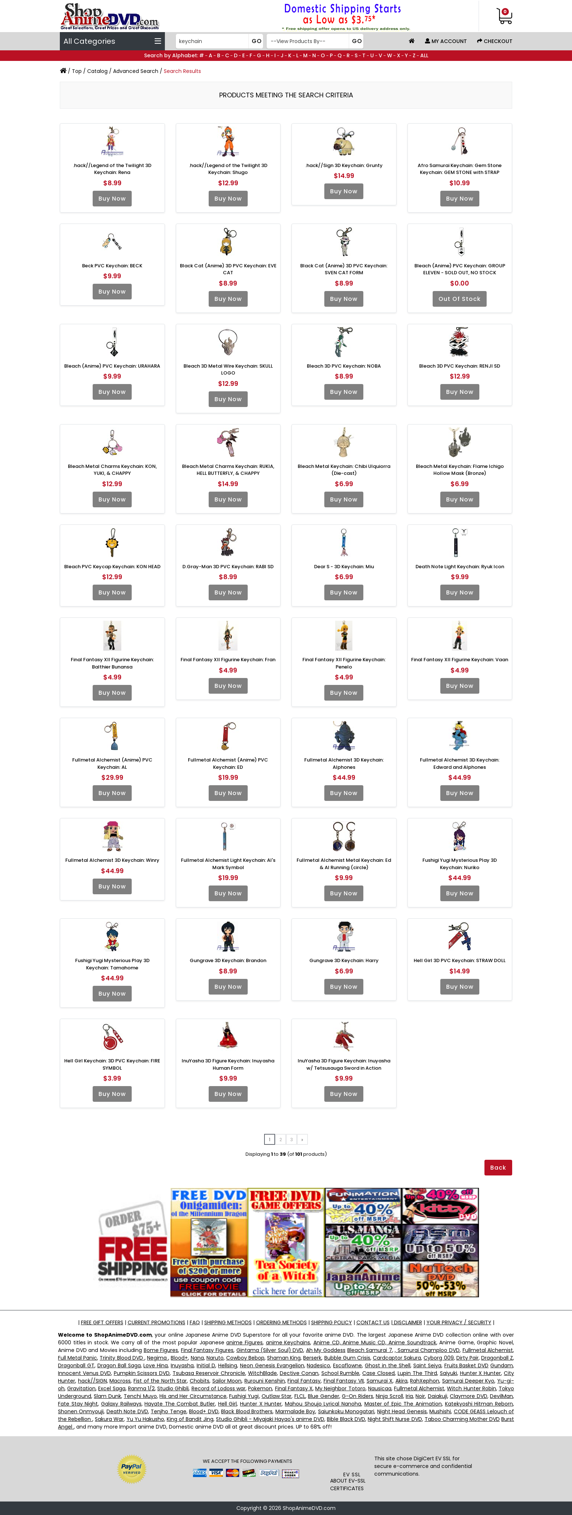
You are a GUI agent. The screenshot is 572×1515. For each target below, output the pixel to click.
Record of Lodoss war (219, 1388)
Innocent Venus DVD (84, 1373)
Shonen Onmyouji (81, 1411)
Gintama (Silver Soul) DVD (270, 1350)
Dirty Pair (467, 1357)
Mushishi (440, 1411)
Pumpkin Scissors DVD (142, 1373)
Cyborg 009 (438, 1357)
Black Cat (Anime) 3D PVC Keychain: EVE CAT (228, 269)
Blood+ (179, 1357)
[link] (352, 1456)
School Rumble (340, 1373)
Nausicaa (379, 1388)
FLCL (299, 1396)
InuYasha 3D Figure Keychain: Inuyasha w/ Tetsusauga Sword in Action (344, 1064)
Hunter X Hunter (480, 1373)
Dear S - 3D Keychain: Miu (344, 566)
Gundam (501, 1365)
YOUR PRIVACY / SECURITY (458, 1322)
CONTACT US (373, 1322)
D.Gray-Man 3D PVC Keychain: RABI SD (228, 566)
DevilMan (501, 1396)
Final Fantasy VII (344, 1380)
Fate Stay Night (78, 1403)
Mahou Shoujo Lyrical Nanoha (323, 1403)
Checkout (495, 41)
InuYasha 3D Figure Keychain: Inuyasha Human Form (228, 1064)
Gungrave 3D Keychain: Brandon (228, 960)
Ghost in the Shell (387, 1365)
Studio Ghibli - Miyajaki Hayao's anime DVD (270, 1419)
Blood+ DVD (203, 1411)
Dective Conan (299, 1373)
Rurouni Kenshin (264, 1380)
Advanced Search (135, 71)
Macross (120, 1380)
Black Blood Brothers (247, 1411)
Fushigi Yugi (244, 1396)
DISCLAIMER (407, 1322)
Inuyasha (182, 1365)
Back (498, 1167)
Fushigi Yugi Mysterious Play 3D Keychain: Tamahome (112, 964)
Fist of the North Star (160, 1380)
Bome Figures (161, 1350)
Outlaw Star (276, 1396)
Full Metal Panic (77, 1357)
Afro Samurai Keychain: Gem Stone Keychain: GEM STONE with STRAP (460, 169)
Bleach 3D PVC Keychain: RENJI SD (459, 366)
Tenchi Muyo (140, 1396)
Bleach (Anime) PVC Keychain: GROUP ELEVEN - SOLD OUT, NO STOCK (459, 269)
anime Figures (244, 1342)
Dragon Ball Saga (119, 1365)
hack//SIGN (92, 1380)
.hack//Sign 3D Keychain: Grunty (344, 165)
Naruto (215, 1357)
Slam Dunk (107, 1396)
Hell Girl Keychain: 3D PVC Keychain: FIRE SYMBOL (112, 1064)
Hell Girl (227, 1403)
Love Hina (155, 1365)
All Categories (112, 41)
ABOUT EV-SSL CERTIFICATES (348, 1484)
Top (77, 71)
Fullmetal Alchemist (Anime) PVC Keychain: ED (228, 763)
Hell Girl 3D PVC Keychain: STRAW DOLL (460, 960)
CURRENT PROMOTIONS (156, 1322)
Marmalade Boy (295, 1411)
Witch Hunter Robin (471, 1388)
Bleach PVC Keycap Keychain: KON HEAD (112, 566)
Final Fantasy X (294, 1388)
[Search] (219, 41)
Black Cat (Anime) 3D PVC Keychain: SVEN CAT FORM (343, 269)
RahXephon (424, 1380)
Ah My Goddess (325, 1350)
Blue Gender (323, 1396)
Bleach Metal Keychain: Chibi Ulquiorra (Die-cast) (344, 470)
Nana (197, 1357)
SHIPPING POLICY (331, 1322)
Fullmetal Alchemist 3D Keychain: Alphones (344, 763)
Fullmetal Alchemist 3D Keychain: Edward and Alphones (459, 763)
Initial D (206, 1365)
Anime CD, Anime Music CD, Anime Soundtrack (374, 1342)
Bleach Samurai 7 (369, 1350)
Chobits (199, 1380)
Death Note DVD (127, 1411)
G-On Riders (357, 1396)
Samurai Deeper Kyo (468, 1380)
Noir (420, 1396)
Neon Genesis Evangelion (272, 1365)
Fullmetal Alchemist (488, 1350)
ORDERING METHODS (281, 1322)
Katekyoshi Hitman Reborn (479, 1403)
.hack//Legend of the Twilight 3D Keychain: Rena (112, 169)
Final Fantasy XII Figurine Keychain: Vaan (459, 659)
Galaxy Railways (121, 1403)
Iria (409, 1396)
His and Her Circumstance (192, 1396)
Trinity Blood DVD (122, 1357)
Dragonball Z (497, 1357)
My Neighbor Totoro (340, 1388)
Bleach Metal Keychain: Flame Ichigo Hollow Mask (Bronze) (460, 470)
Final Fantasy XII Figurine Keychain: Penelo (344, 663)
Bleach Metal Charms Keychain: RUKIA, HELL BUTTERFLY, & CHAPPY (228, 470)
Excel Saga (111, 1388)
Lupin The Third (417, 1373)
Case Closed (378, 1373)
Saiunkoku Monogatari (346, 1411)
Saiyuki (448, 1373)
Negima (157, 1357)
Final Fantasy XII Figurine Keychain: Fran (228, 659)
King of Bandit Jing (190, 1419)
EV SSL (352, 1474)
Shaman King (284, 1357)
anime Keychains (288, 1342)
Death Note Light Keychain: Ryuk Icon (460, 566)
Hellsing (227, 1365)
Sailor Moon (227, 1380)
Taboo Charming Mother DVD (462, 1419)
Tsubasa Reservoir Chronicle (209, 1373)
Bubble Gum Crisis (347, 1357)
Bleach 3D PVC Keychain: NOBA (344, 366)
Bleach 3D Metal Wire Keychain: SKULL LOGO (228, 370)
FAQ (195, 1322)
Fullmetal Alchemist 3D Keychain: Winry (112, 860)
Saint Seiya (427, 1365)
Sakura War (109, 1419)
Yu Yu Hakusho (145, 1419)
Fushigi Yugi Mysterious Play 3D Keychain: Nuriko (459, 864)
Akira (401, 1380)
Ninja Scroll (389, 1396)
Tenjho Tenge (168, 1411)
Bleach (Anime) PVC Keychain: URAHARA (112, 366)
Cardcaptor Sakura (397, 1357)
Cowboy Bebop (245, 1357)
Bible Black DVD (346, 1419)
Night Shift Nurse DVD (395, 1419)
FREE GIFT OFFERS (102, 1322)
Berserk (312, 1357)
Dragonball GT (76, 1365)
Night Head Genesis (402, 1411)
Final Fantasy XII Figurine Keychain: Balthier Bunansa (112, 663)
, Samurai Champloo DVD (427, 1350)
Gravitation (81, 1388)
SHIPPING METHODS (228, 1322)
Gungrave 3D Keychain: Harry (344, 960)
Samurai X (380, 1380)
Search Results (182, 71)
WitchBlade (262, 1373)
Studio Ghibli (173, 1388)
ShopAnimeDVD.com (309, 1508)
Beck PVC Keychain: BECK (112, 265)
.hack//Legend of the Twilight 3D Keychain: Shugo (228, 169)
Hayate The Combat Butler (179, 1403)
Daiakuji (437, 1396)
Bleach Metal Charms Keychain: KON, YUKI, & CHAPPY (112, 470)
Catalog (97, 71)
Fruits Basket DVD (466, 1365)
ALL (424, 55)
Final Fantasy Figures (207, 1350)
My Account (446, 41)
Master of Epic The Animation (403, 1403)
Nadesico (318, 1365)
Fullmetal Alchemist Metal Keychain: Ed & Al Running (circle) (344, 864)
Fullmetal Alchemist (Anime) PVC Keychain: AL (112, 763)
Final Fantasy (304, 1380)
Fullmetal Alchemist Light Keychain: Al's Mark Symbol (228, 864)
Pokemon (260, 1388)
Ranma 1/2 (141, 1388)
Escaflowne (347, 1365)
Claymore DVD (468, 1396)
